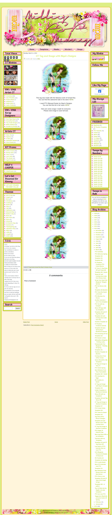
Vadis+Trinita (10, 105)
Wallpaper (96, 143)
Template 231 (99, 258)
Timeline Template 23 (101, 321)
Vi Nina (8, 138)
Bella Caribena (10, 124)
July (97, 241)
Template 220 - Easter (101, 374)
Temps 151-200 (98, 160)
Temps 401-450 (98, 169)
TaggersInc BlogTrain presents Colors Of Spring (101, 498)
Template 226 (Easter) (101, 290)
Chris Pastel (9, 142)
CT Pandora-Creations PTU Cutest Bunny (99, 264)
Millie (38, 59)
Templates (44, 49)
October (98, 234)
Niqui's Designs (45, 267)
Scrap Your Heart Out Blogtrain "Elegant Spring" (101, 282)
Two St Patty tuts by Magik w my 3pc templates (100, 490)
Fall (7, 208)
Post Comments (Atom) (37, 325)
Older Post (86, 322)
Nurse (8, 219)
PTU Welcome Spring (101, 254)
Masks (56, 49)
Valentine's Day (10, 228)
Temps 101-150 (98, 158)
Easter (8, 204)
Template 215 (99, 414)
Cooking (8, 202)
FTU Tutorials (97, 130)
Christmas (9, 201)
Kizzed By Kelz (10, 121)
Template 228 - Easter (101, 272)
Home (32, 49)
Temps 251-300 (98, 164)
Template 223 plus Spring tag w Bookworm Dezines (101, 329)
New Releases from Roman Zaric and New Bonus (100, 472)
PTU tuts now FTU (100, 494)
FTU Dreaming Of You (101, 333)
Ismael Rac (38, 267)
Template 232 (99, 256)
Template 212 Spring (101, 460)
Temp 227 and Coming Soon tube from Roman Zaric (101, 276)
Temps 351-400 (98, 167)
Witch (8, 230)
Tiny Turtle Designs (12, 122)
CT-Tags (29, 267)
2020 (95, 213)
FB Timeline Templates (100, 127)
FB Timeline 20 (99, 458)
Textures (96, 142)
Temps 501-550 (98, 173)
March (98, 249)
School (8, 221)
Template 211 (99, 468)
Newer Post (26, 322)
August (98, 239)
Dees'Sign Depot (11, 119)
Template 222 (99, 335)
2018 (95, 217)
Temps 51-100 (98, 175)
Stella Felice (9, 103)
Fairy (7, 206)
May (97, 245)
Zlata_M (8, 135)
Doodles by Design (11, 126)
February (98, 502)
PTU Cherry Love (100, 476)
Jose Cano (9, 156)
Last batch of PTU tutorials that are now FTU (100, 448)
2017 (95, 220)
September (99, 237)
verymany (9, 96)
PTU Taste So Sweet (101, 412)
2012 (95, 506)
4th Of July (9, 195)
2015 (95, 224)
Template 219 (99, 388)
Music (8, 215)
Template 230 (99, 260)
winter (8, 236)
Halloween (9, 210)
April (97, 247)
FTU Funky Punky (100, 408)
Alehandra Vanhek (11, 140)
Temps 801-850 (98, 186)
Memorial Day (10, 212)
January (98, 504)
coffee (8, 232)
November (99, 232)
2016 (95, 222)
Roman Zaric (10, 152)
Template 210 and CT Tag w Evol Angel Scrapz (101, 480)
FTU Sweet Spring (100, 368)
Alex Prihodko (10, 98)
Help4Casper (10, 171)
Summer (8, 225)
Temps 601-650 (98, 178)
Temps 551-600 (98, 177)
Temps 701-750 (98, 182)
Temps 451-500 (98, 171)
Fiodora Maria (10, 99)
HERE (71, 100)
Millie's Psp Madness (99, 88)
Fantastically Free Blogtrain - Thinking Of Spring (101, 345)
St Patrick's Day (10, 223)
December (99, 230)
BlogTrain (96, 125)
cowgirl (8, 234)
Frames (96, 132)
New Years (9, 217)
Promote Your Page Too (100, 94)
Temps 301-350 (98, 166)
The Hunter (9, 158)
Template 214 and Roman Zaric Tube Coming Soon (100, 422)
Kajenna (8, 137)
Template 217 (99, 406)
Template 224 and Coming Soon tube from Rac (101, 317)
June (97, 243)
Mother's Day (10, 214)
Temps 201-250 (98, 162)
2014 (95, 226)
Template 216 (99, 410)
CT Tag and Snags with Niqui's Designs (56, 56)
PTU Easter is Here (100, 338)
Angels (8, 197)
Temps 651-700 (98, 180)
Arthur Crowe (10, 150)
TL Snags (96, 138)
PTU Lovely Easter (100, 462)
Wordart (68, 49)
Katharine (9, 101)
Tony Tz (8, 154)
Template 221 (99, 350)
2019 (95, 215)
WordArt (96, 145)
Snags (79, 49)
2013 (95, 228)
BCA (7, 199)
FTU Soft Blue (99, 251)
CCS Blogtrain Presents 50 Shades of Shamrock (101, 454)
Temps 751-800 (98, 184)
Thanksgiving (10, 226)
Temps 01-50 (97, 156)
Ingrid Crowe (10, 160)
